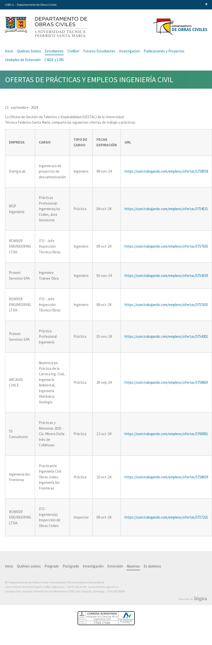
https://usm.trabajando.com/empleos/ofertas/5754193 (166, 275)
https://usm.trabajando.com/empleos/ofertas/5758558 (166, 171)
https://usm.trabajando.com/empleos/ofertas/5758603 (166, 382)
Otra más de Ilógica (192, 599)
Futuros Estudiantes (99, 51)
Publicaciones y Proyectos (164, 51)
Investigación (93, 566)
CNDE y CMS (54, 59)
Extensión (115, 566)
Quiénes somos (29, 566)
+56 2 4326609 (116, 591)
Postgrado (71, 566)
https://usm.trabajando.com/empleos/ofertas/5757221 (166, 517)
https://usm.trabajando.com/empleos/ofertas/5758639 (166, 477)
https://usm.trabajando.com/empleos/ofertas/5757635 (166, 246)
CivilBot (73, 51)
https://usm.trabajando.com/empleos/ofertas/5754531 (166, 208)
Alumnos (133, 566)
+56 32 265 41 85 (76, 587)
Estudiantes (54, 51)
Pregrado (51, 566)
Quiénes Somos (29, 51)
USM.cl (9, 4)
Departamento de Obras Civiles (36, 4)
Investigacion (129, 51)
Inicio (9, 51)
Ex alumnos (152, 566)
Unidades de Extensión (23, 59)
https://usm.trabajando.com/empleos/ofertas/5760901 (166, 433)
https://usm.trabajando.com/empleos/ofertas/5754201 (166, 336)
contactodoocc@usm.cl (103, 587)
